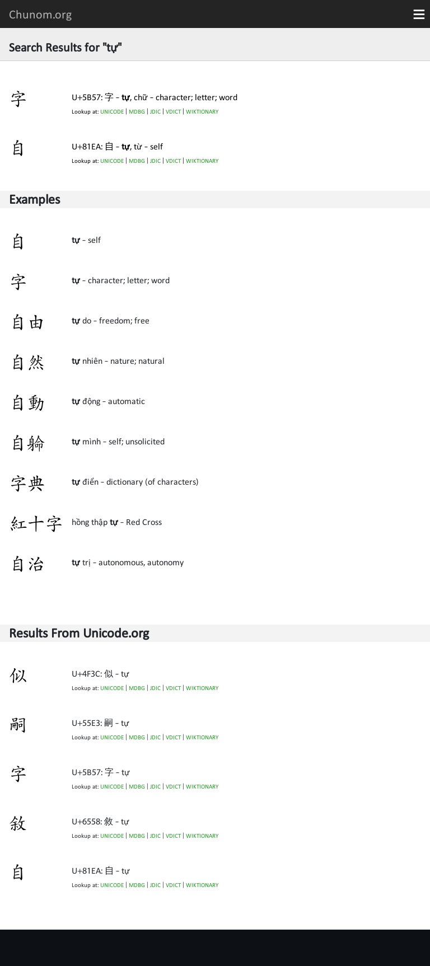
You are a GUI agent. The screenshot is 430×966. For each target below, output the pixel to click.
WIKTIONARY (202, 112)
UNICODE (112, 112)
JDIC (155, 112)
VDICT (173, 112)
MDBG (137, 112)
